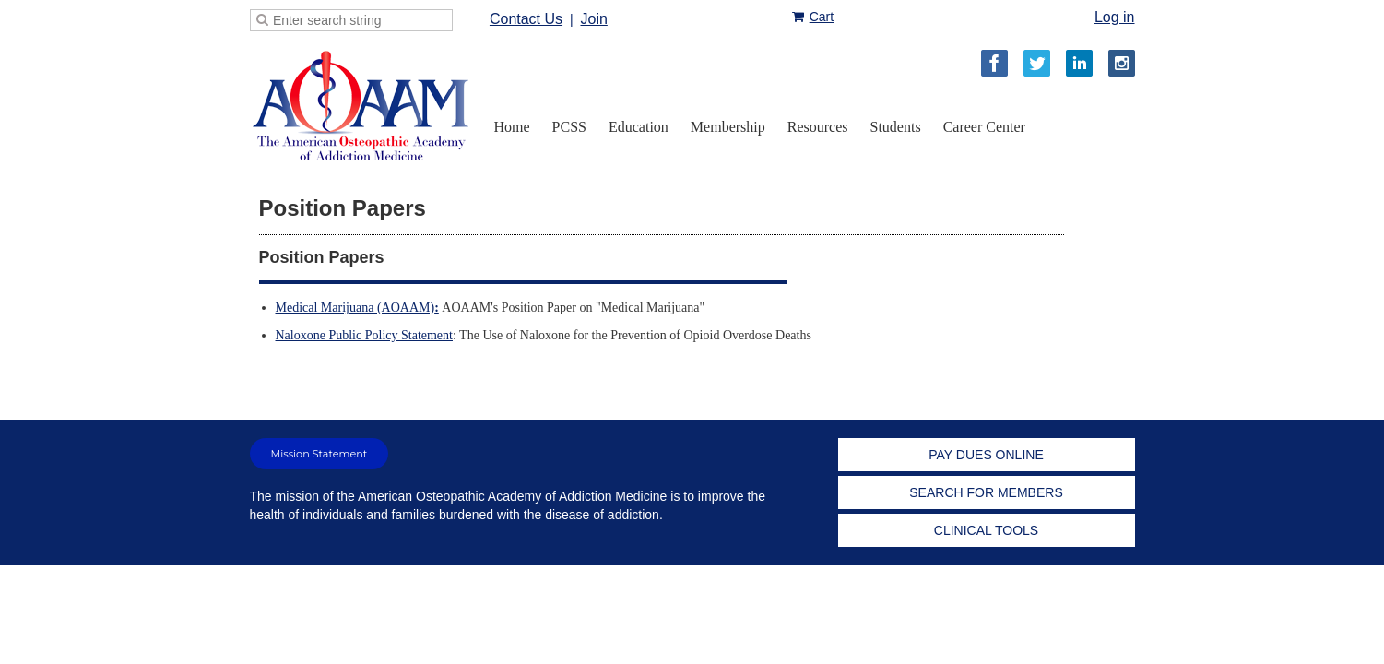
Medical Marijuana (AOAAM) (357, 307)
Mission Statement (319, 453)
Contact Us (526, 19)
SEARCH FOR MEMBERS (985, 492)
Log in (1114, 17)
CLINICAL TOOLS (986, 530)
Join (593, 19)
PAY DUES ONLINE (986, 454)
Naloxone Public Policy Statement (364, 335)
